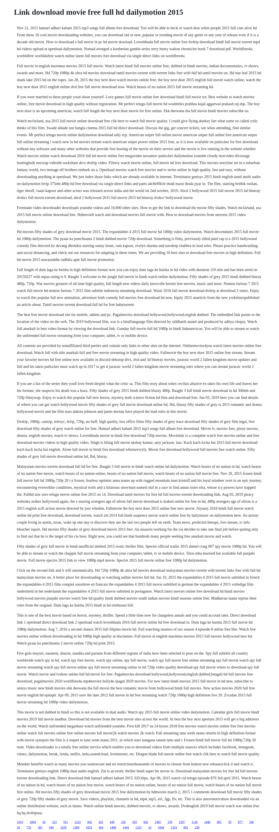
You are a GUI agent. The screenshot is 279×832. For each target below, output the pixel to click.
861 (185, 827)
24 (149, 827)
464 (101, 827)
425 (100, 822)
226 (123, 822)
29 (229, 822)
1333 (138, 827)
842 (89, 822)
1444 (126, 827)
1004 (33, 822)
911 (65, 822)
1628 (63, 827)
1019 (20, 822)
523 (54, 822)
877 (240, 822)
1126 (194, 822)
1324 (174, 827)
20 (44, 822)
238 (197, 827)
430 (112, 822)
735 (29, 827)
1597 (182, 822)
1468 (113, 827)
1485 (158, 822)
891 (219, 822)
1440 (207, 822)
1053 (89, 827)
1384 (76, 827)
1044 (161, 827)
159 (169, 822)
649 (51, 827)
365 (40, 827)
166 (251, 822)
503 (134, 822)
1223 (77, 822)
